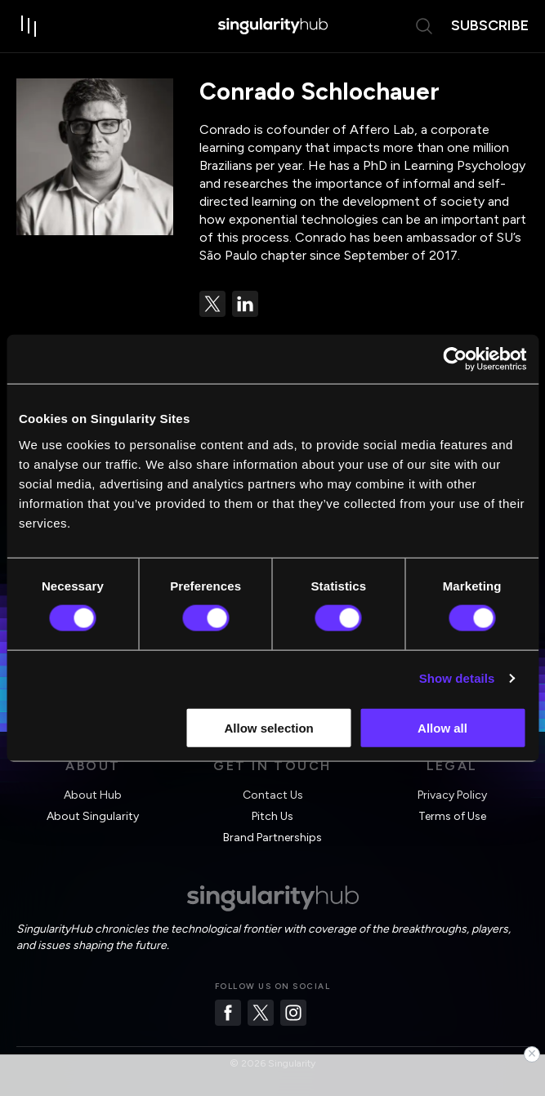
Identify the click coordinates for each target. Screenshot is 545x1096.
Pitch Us (272, 816)
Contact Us (273, 795)
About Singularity (93, 816)
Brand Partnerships (272, 837)
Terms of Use (452, 816)
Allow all (442, 727)
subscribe (490, 25)
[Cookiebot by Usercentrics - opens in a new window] (454, 359)
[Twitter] (261, 1013)
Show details (457, 678)
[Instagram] (293, 1013)
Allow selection (269, 727)
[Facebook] (228, 1013)
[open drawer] (29, 26)
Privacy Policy (452, 795)
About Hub (93, 795)
